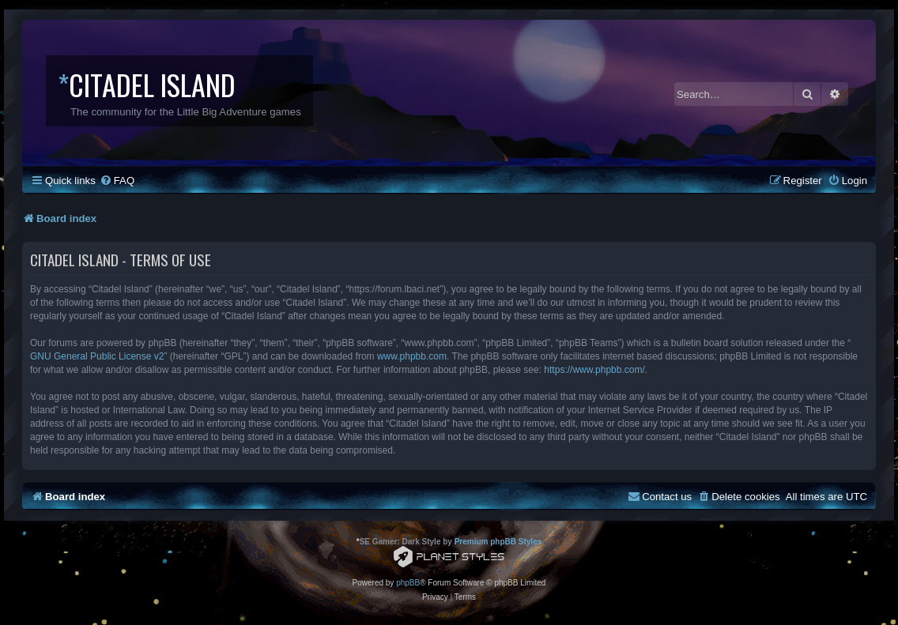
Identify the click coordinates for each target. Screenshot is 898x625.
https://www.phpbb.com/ (594, 369)
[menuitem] (117, 180)
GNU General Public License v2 (97, 356)
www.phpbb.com (412, 356)
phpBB (408, 582)
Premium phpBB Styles (498, 541)
